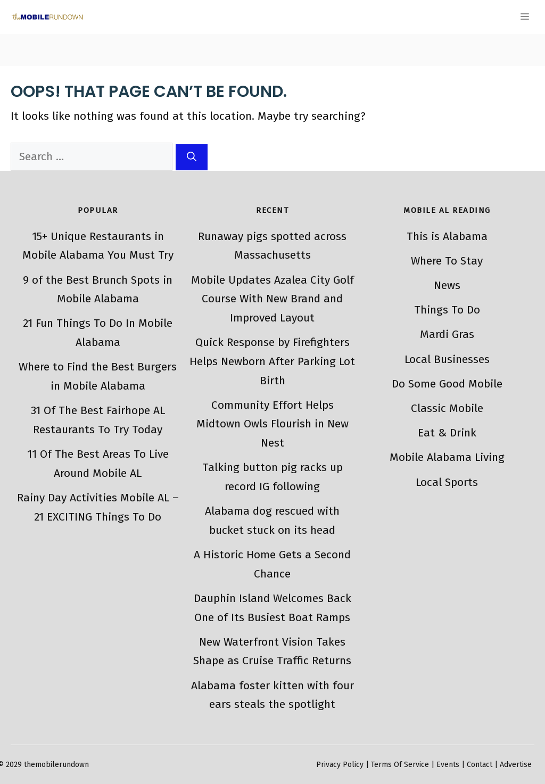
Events (447, 764)
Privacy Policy (340, 764)
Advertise (516, 764)
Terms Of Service (400, 764)
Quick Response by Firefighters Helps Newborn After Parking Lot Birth (272, 361)
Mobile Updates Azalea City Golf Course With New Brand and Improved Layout (272, 299)
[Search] (192, 157)
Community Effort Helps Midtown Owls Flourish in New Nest (272, 424)
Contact (479, 764)
